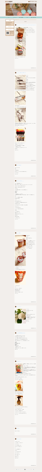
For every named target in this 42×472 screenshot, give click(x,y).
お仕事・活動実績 (21, 17)
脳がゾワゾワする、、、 (20, 180)
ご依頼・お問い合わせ (33, 17)
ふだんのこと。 (19, 361)
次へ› (31, 469)
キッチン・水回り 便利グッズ (21, 72)
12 (28, 469)
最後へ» (34, 469)
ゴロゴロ (18, 428)
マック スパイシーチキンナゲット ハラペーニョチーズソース (26, 24)
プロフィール (14, 17)
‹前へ (19, 469)
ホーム (8, 17)
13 (29, 469)
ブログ (27, 17)
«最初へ (17, 469)
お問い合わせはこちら (8, 24)
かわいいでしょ (19, 306)
